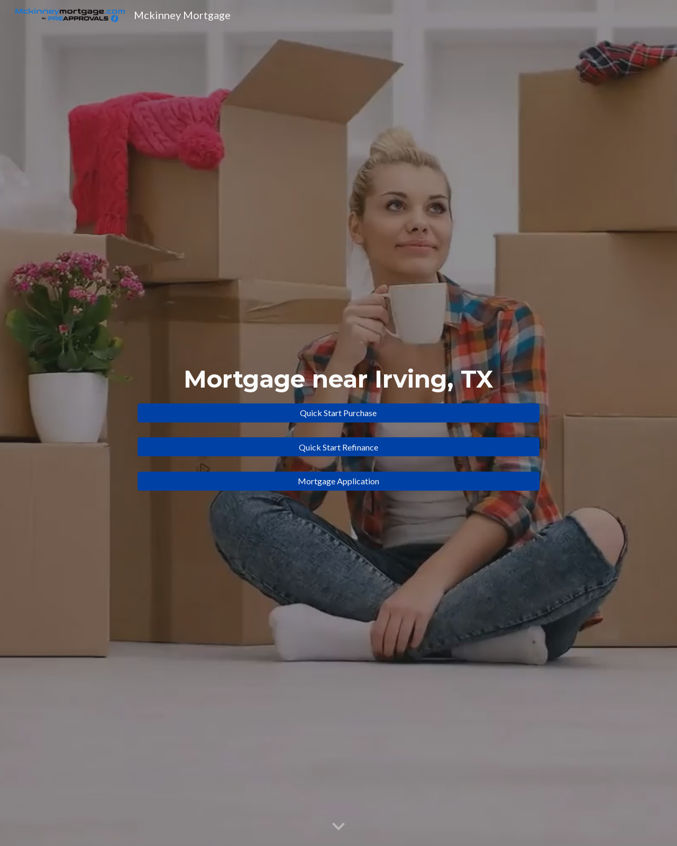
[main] (338, 379)
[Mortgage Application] (338, 480)
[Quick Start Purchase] (338, 412)
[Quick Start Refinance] (338, 447)
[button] (338, 827)
